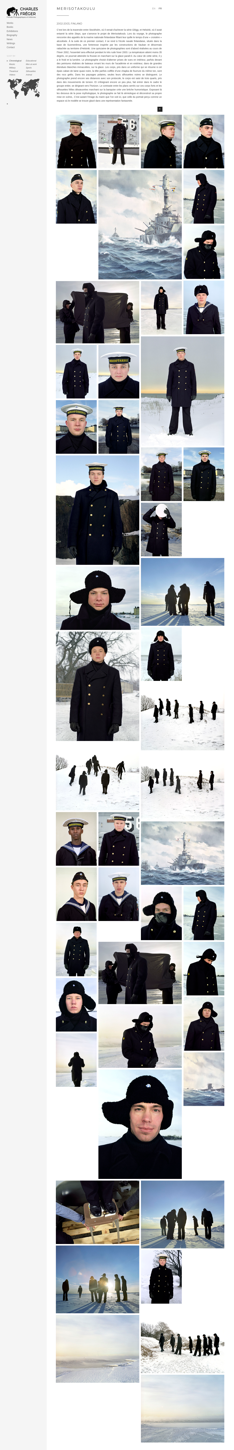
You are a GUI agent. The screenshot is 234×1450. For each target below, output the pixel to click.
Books (10, 27)
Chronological (15, 61)
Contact (11, 47)
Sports (29, 68)
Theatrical (13, 71)
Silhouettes (31, 71)
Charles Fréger (29, 11)
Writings (11, 43)
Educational (31, 61)
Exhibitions (12, 31)
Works (10, 23)
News (10, 39)
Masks (12, 64)
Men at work (31, 64)
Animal (29, 75)
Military (12, 68)
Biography (12, 35)
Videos (12, 75)
